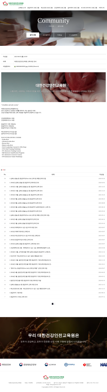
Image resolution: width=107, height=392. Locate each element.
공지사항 (33, 35)
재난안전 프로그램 (47, 7)
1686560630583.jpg (20, 66)
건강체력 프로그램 (60, 7)
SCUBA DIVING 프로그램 (89, 7)
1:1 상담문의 (73, 35)
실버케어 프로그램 (73, 7)
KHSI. (51, 387)
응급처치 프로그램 (33, 7)
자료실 (59, 35)
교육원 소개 (22, 7)
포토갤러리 (46, 35)
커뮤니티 (101, 7)
